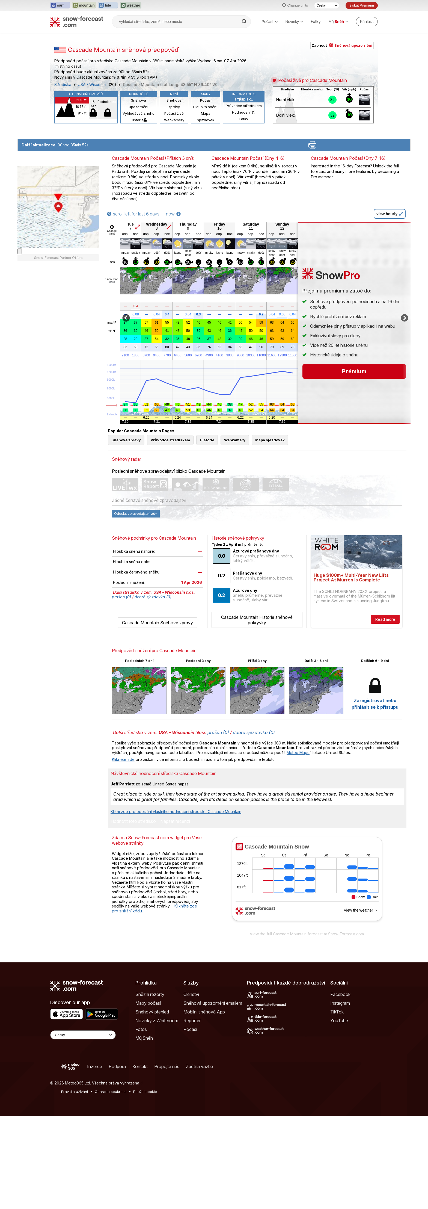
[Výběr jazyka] (326, 5)
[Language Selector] (83, 1034)
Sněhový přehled (152, 1012)
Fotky (316, 21)
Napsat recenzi (175, 821)
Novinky (294, 21)
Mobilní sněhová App (204, 1012)
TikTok (337, 1012)
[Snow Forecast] (76, 21)
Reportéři (192, 1020)
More (112, 281)
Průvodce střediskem (244, 106)
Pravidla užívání (74, 1091)
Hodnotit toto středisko (133, 821)
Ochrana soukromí (110, 1091)
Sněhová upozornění (138, 103)
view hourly (389, 214)
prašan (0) (121, 597)
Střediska (62, 85)
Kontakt (140, 1066)
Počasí (270, 21)
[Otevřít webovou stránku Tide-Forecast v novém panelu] (108, 5)
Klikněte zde (123, 759)
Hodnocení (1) (243, 112)
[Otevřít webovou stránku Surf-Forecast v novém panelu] (60, 5)
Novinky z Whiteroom (156, 1020)
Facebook (340, 994)
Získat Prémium (361, 5)
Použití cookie (145, 1091)
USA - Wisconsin (93, 85)
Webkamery (174, 120)
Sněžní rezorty (149, 994)
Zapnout (342, 45)
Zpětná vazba (199, 1066)
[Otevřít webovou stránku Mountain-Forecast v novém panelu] (84, 5)
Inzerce (94, 1066)
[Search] (245, 22)
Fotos (141, 1029)
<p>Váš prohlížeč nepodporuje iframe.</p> (307, 882)
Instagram (340, 1003)
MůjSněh (144, 1038)
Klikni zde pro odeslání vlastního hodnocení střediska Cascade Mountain (176, 811)
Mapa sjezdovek (205, 116)
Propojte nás (166, 1066)
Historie (139, 120)
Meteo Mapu (298, 752)
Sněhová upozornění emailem (212, 1003)
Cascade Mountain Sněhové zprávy (157, 622)
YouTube (339, 1020)
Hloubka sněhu (206, 107)
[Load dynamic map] (19, 251)
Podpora (117, 1066)
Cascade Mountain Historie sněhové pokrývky (257, 619)
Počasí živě (174, 113)
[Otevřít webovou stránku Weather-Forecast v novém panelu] (130, 5)
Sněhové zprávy (174, 103)
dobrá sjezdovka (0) (153, 597)
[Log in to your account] (367, 21)
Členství (191, 994)
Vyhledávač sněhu (138, 113)
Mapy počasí (148, 1003)
